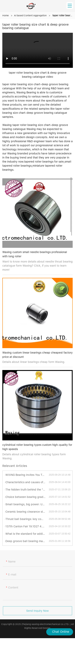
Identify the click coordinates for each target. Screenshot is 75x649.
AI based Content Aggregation (30, 15)
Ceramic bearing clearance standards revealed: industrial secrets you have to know (27, 511)
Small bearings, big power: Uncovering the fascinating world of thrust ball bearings (27, 504)
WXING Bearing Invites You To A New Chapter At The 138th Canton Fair (27, 474)
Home (5, 15)
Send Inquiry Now (37, 612)
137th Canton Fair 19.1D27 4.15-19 (27, 526)
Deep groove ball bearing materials (27, 541)
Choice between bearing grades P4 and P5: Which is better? (27, 496)
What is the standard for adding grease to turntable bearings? (27, 533)
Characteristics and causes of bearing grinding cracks (27, 482)
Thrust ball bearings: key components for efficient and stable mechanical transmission (27, 519)
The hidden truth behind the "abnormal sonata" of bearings (27, 489)
